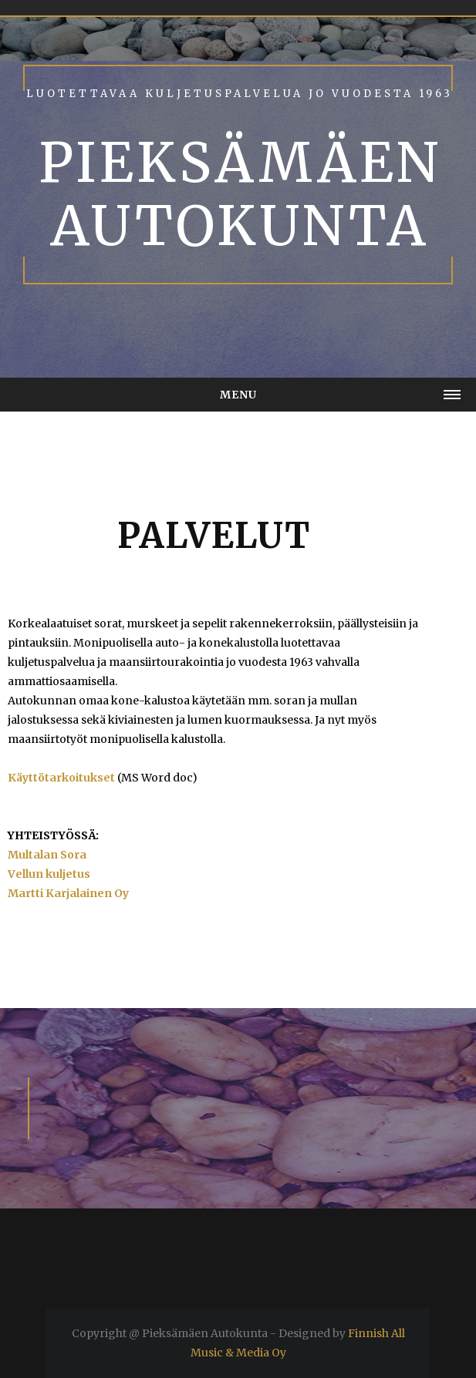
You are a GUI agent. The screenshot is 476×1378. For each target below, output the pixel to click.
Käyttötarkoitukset (61, 778)
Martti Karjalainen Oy (68, 893)
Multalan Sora (47, 855)
